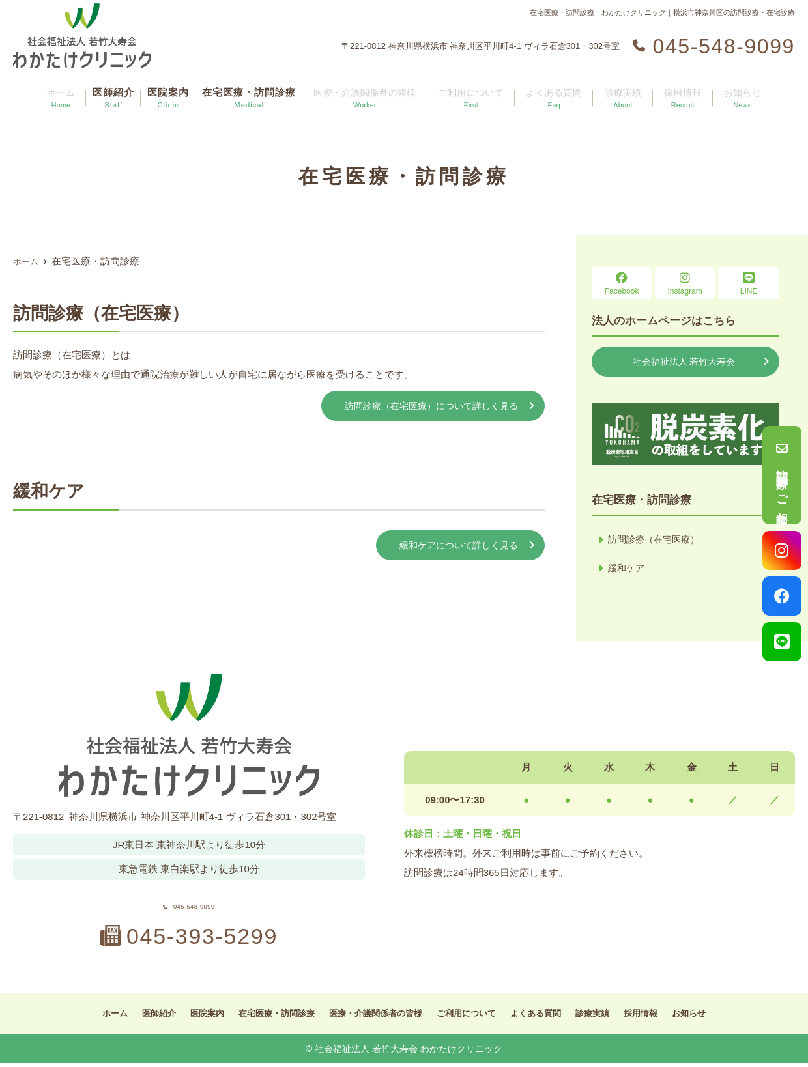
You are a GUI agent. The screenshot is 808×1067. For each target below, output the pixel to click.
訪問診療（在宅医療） (657, 541)
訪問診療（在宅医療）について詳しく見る (425, 406)
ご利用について (478, 91)
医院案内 (173, 91)
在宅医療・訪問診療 (254, 91)
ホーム (69, 91)
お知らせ (734, 91)
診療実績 (624, 91)
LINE (748, 284)
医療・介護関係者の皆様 (371, 91)
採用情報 (679, 91)
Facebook (622, 284)
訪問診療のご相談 (781, 475)
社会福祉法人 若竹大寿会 (684, 361)
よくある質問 (559, 91)
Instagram (685, 284)
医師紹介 (118, 91)
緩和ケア (627, 570)
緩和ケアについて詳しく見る (454, 546)
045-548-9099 (189, 903)
